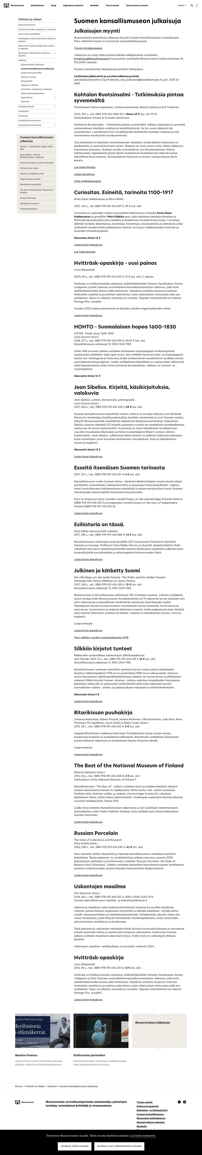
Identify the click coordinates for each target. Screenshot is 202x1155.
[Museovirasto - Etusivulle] (14, 6)
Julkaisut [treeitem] (22, 60)
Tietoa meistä (112, 6)
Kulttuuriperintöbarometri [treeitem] (32, 94)
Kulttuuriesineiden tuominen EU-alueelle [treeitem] (36, 30)
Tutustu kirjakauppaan (88, 48)
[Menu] (197, 6)
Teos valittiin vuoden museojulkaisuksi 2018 (101, 637)
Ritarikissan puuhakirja (30, 185)
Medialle (94, 6)
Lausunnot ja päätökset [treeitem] (29, 34)
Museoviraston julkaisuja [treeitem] (32, 65)
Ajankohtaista (37, 6)
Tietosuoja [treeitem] (23, 116)
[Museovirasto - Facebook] (180, 1102)
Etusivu (19, 1086)
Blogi (53, 6)
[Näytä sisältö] (52, 29)
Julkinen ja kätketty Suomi (32, 174)
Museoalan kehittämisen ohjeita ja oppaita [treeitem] (34, 54)
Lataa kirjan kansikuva (88, 245)
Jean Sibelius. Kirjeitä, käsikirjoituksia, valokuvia (32, 156)
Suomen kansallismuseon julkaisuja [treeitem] (37, 69)
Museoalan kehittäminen (151, 1118)
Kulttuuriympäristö (148, 1106)
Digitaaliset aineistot (73, 6)
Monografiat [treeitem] (27, 81)
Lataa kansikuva (84, 174)
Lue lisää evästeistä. (143, 1136)
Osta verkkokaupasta (87, 181)
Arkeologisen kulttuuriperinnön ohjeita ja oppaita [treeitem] (37, 40)
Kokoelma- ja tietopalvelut (152, 1110)
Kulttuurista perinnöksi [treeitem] (31, 73)
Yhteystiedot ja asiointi (137, 6)
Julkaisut (52, 1086)
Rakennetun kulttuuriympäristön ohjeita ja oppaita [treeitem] (36, 47)
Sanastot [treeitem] (25, 102)
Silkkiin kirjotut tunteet (30, 179)
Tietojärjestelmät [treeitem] (26, 107)
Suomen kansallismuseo (150, 1114)
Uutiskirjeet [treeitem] (23, 111)
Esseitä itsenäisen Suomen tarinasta (37, 163)
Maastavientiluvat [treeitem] (26, 25)
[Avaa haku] (192, 6)
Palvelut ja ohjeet (30, 19)
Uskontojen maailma (29, 204)
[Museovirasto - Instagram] (184, 1102)
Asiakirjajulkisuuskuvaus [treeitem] (29, 121)
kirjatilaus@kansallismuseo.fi (92, 59)
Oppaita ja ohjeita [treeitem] (29, 85)
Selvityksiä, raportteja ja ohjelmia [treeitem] (36, 89)
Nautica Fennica (26, 1055)
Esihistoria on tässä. (29, 168)
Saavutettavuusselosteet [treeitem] (29, 125)
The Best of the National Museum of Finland (36, 191)
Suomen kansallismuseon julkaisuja (78, 1086)
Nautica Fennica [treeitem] (28, 77)
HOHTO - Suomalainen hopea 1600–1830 (36, 148)
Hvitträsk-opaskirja (28, 209)
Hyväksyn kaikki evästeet (75, 1146)
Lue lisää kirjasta (84, 167)
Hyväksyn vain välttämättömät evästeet (119, 1146)
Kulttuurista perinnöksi (89, 1055)
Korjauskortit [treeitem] (27, 98)
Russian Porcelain (28, 198)
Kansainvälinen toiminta (151, 1122)
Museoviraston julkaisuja (152, 1023)
